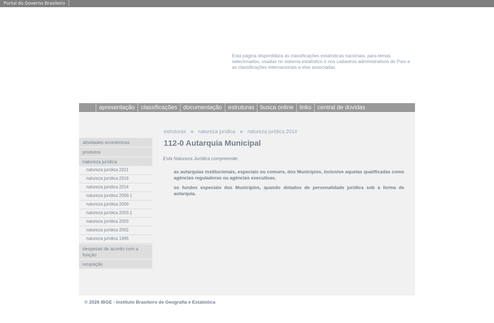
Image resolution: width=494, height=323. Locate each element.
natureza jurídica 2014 (272, 131)
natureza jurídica (217, 131)
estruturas (175, 131)
